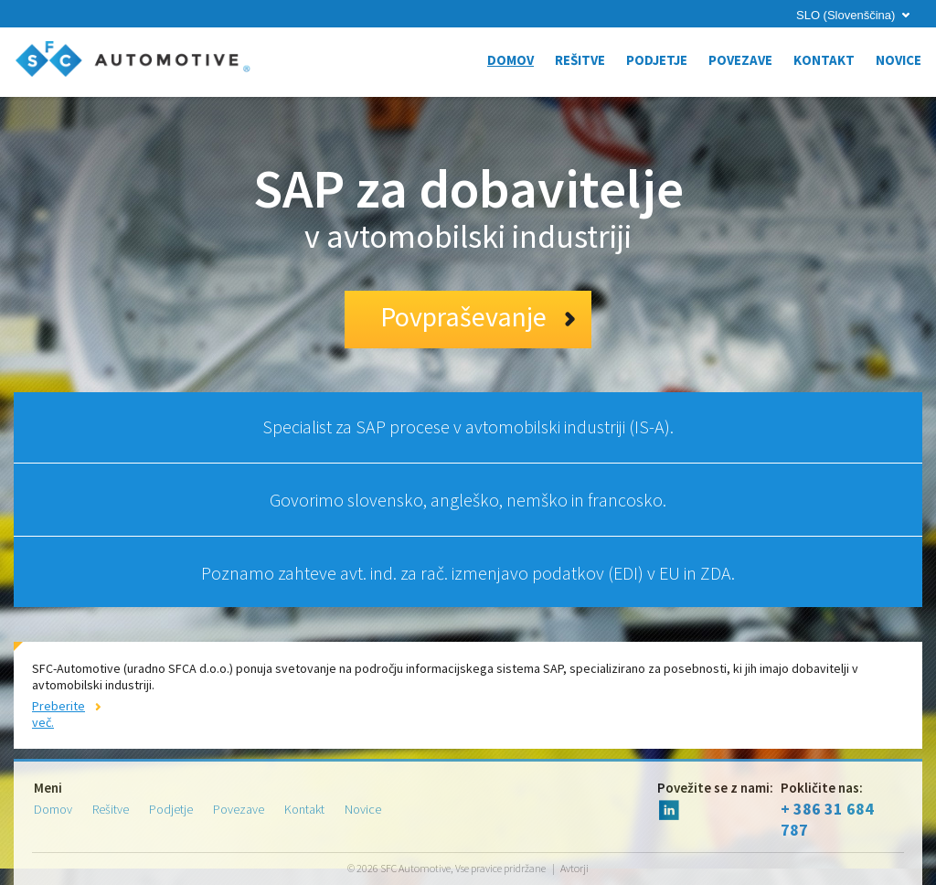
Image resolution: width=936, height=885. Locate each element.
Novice (898, 60)
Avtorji (574, 868)
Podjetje (656, 60)
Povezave (740, 60)
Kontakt (824, 60)
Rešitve (580, 60)
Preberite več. (58, 714)
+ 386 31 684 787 (842, 809)
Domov (510, 60)
